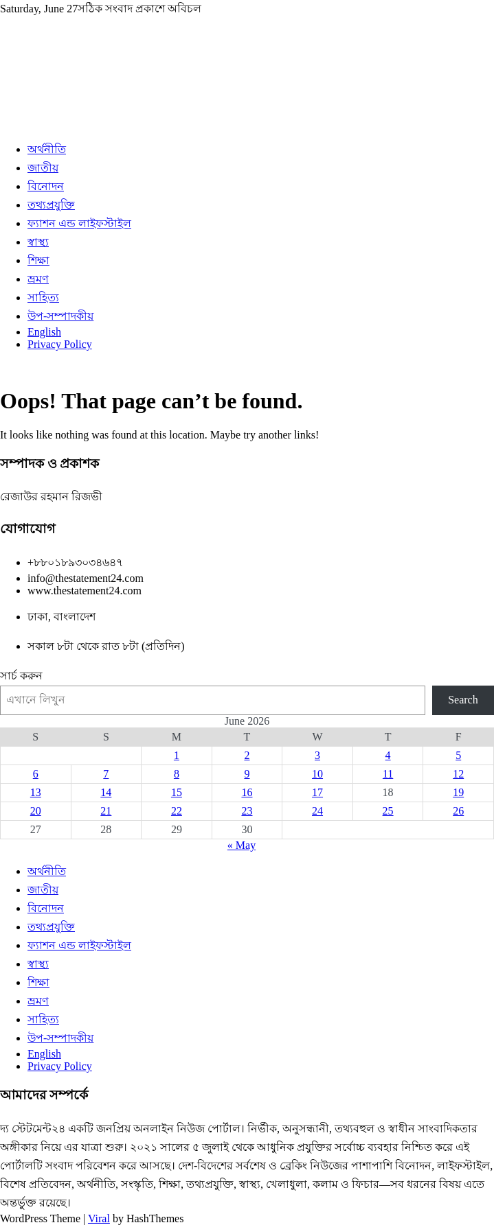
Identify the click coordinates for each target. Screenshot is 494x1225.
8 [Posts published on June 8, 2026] (176, 774)
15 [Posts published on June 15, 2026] (176, 792)
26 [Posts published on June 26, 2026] (458, 811)
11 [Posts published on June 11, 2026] (388, 774)
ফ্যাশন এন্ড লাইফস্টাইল (79, 223)
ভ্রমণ (38, 279)
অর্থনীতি (46, 149)
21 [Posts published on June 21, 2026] (105, 811)
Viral (99, 1218)
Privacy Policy (59, 344)
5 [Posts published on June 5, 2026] (458, 755)
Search (463, 699)
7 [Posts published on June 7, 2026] (106, 774)
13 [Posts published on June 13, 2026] (35, 792)
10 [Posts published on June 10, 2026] (317, 774)
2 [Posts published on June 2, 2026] (246, 755)
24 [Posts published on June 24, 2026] (317, 811)
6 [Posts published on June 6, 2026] (35, 774)
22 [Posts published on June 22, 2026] (176, 811)
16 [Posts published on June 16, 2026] (246, 792)
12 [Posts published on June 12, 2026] (458, 774)
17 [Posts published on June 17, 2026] (317, 792)
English (44, 332)
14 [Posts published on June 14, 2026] (105, 792)
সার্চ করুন (21, 675)
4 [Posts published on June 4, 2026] (388, 755)
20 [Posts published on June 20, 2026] (35, 811)
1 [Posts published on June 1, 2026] (176, 755)
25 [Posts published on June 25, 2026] (388, 811)
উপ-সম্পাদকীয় (60, 316)
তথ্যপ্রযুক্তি (51, 205)
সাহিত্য (43, 297)
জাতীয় (42, 168)
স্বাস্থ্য (38, 242)
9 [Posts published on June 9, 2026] (246, 774)
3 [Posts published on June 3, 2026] (317, 755)
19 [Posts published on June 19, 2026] (458, 792)
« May (241, 845)
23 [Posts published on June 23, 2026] (246, 811)
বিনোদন (45, 186)
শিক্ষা (38, 260)
